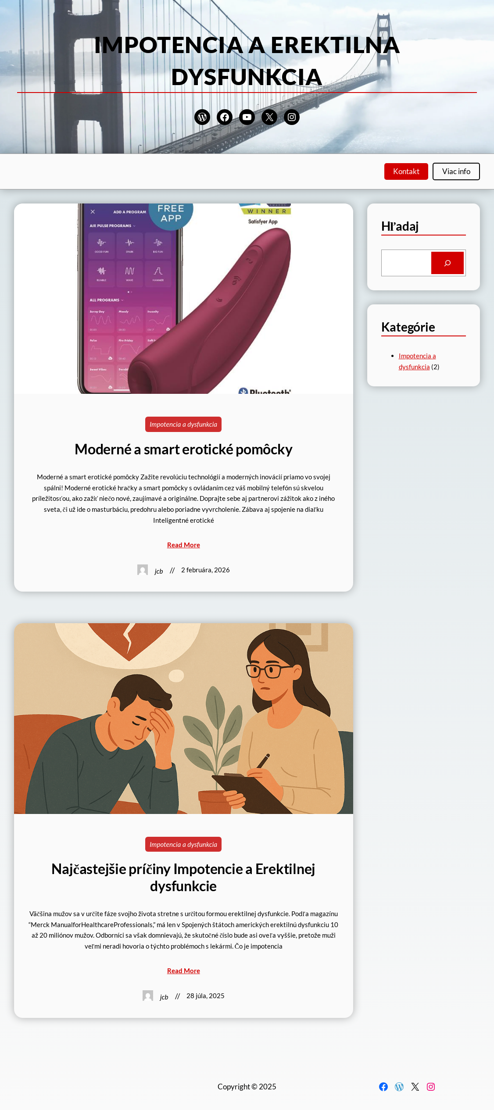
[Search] (447, 263)
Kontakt (406, 171)
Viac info (456, 171)
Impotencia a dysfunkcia (183, 424)
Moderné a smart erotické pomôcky (183, 449)
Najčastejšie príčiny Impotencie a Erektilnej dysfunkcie (183, 877)
